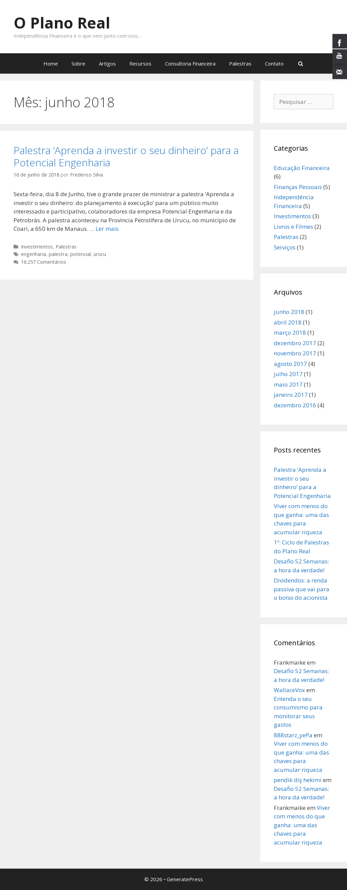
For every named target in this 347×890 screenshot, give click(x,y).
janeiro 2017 (291, 394)
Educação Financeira (302, 168)
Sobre (78, 63)
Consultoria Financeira (190, 63)
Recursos (140, 63)
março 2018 (290, 332)
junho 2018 (289, 312)
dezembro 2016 (295, 405)
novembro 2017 (295, 353)
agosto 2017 (290, 364)
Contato (274, 63)
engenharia (33, 254)
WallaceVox (289, 690)
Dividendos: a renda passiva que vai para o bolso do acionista (301, 588)
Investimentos (37, 246)
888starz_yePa (293, 735)
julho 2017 (288, 374)
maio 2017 (288, 384)
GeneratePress (185, 879)
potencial (80, 254)
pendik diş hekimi (298, 780)
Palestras (240, 63)
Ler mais (107, 229)
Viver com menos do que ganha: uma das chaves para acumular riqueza (302, 825)
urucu (100, 254)
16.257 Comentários (43, 262)
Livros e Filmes (293, 226)
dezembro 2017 (295, 343)
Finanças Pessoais (298, 187)
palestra (58, 254)
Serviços (284, 247)
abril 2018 (288, 322)
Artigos (107, 63)
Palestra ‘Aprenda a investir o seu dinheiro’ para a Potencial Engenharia (126, 156)
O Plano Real (62, 22)
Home (50, 63)
